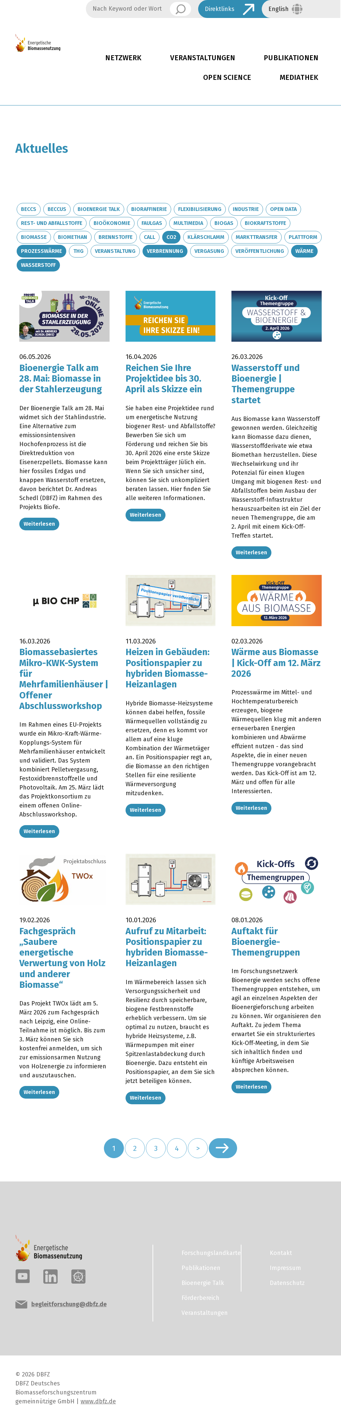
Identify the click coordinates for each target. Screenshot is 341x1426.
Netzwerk (123, 58)
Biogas (223, 223)
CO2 (171, 237)
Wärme (304, 251)
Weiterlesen (39, 524)
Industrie (246, 209)
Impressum (285, 1268)
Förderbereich (200, 1298)
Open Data (283, 209)
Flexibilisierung (199, 209)
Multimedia (188, 223)
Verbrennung (165, 251)
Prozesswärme (41, 251)
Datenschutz (287, 1283)
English (278, 9)
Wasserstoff (38, 265)
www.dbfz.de (98, 1401)
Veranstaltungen (202, 58)
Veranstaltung (115, 251)
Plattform (303, 237)
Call (149, 237)
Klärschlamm (205, 237)
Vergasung (209, 251)
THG (78, 251)
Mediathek (299, 77)
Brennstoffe (116, 237)
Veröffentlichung (259, 251)
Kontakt (281, 1253)
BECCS (28, 209)
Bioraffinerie (149, 209)
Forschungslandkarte (207, 1253)
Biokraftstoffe (265, 223)
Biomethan (72, 237)
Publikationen (200, 1268)
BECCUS (57, 209)
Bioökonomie (112, 223)
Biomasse (34, 237)
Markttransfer (256, 237)
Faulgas (152, 223)
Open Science (227, 77)
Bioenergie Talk (99, 209)
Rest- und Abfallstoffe (51, 223)
